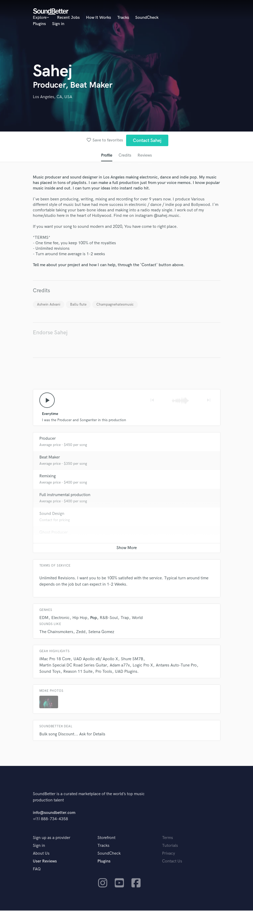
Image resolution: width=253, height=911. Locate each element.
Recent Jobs (68, 17)
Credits (124, 155)
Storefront (106, 838)
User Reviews (45, 861)
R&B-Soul (109, 618)
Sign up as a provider (51, 838)
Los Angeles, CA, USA (52, 96)
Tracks (123, 17)
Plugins (39, 23)
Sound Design (51, 514)
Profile (106, 155)
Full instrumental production (64, 495)
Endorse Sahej (50, 333)
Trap (125, 618)
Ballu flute (78, 304)
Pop (93, 618)
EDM (43, 618)
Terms (167, 838)
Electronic (60, 618)
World (137, 618)
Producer (47, 439)
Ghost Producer (53, 533)
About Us (41, 854)
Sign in (58, 23)
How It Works (98, 17)
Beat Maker (49, 457)
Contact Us (172, 861)
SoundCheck (146, 17)
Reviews (145, 155)
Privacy (168, 854)
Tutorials (170, 846)
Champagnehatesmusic (115, 304)
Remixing (47, 476)
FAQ (37, 869)
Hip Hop (79, 618)
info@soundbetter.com (54, 813)
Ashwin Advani (48, 304)
